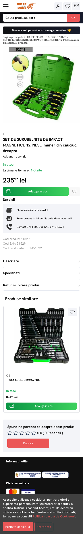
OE (5, 134)
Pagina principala (13, 37)
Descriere (41, 261)
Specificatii (41, 273)
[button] (58, 6)
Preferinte (44, 527)
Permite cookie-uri (18, 527)
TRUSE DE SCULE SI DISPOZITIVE (46, 37)
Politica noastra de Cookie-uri (54, 516)
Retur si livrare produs (41, 285)
